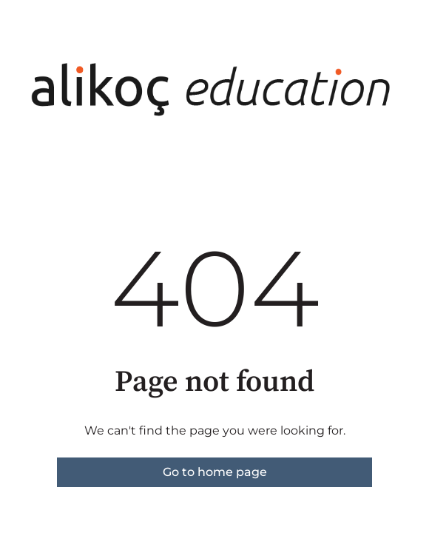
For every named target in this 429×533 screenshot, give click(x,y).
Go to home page (215, 472)
